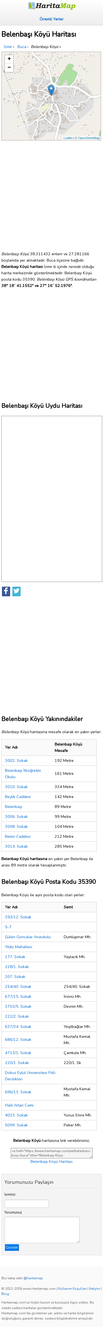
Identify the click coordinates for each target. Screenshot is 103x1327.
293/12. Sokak (18, 917)
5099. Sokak (16, 1125)
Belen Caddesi (17, 836)
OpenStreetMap (89, 138)
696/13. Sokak (18, 1092)
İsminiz (9, 1194)
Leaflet (68, 138)
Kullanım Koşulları (72, 1288)
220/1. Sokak (17, 1062)
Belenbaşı (13, 806)
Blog (5, 1294)
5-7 (8, 927)
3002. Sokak (16, 760)
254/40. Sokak (18, 986)
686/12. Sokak (18, 1039)
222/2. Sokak (17, 1016)
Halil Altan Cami (19, 1105)
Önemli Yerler (51, 19)
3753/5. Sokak (18, 1006)
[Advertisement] (51, 193)
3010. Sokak (16, 786)
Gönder (12, 1247)
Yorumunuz (13, 1212)
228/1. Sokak (17, 966)
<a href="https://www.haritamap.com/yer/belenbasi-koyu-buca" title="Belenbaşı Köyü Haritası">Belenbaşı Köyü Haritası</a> (52, 1153)
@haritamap (33, 1278)
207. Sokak (15, 976)
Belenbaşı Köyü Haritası (51, 1161)
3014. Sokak (16, 846)
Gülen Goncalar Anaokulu (28, 937)
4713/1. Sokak (18, 1052)
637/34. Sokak (18, 1026)
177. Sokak (15, 956)
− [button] (9, 68)
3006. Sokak (16, 816)
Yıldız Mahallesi (18, 947)
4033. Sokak (16, 1115)
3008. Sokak (16, 826)
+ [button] (9, 59)
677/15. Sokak (18, 996)
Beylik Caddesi (18, 796)
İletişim (94, 1288)
